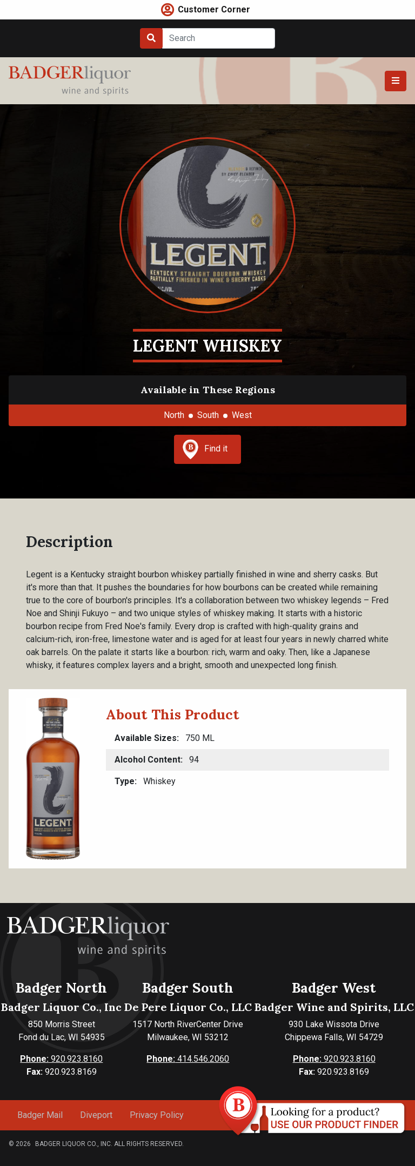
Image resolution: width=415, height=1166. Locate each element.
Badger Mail (40, 1115)
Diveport (96, 1115)
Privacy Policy (157, 1115)
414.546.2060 (187, 1059)
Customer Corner (214, 9)
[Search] (218, 38)
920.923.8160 (61, 1059)
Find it (204, 449)
